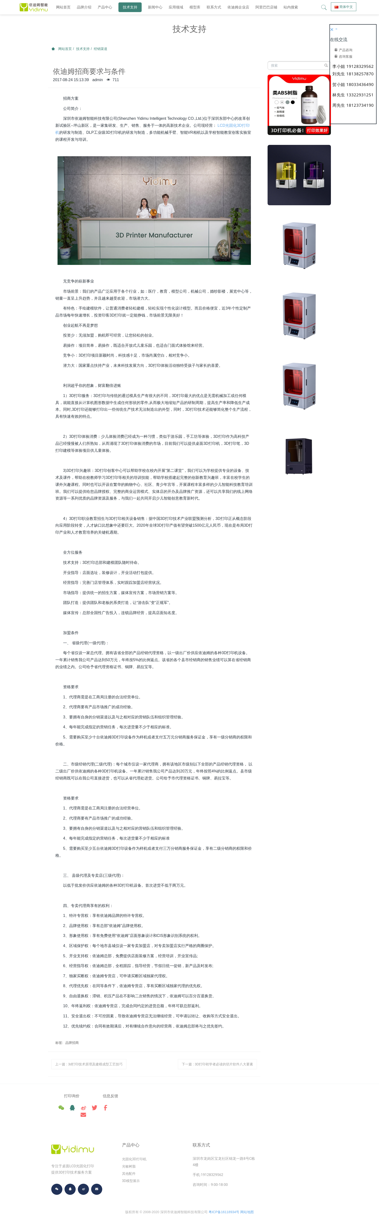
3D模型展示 (131, 1177)
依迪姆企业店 (238, 7)
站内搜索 (291, 7)
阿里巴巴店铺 (266, 7)
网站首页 (63, 7)
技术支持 (130, 7)
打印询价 (72, 1096)
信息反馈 (119, 1096)
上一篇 (89, 1064)
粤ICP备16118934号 (224, 1208)
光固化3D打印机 (134, 1155)
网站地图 (247, 1208)
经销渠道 (100, 49)
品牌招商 (72, 1043)
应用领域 (176, 7)
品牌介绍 (84, 7)
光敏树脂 (129, 1162)
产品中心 (105, 7)
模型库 (195, 7)
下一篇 (217, 1064)
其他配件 (129, 1170)
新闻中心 (155, 7)
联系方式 (214, 7)
